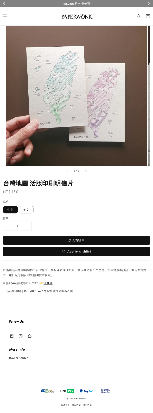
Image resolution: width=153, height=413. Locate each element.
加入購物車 (76, 240)
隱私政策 (76, 405)
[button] (5, 16)
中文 (10, 210)
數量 (6, 218)
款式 (6, 201)
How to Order (18, 358)
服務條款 (65, 405)
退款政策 (87, 405)
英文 (26, 210)
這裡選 (48, 283)
